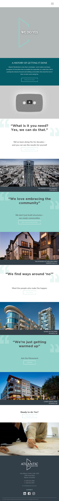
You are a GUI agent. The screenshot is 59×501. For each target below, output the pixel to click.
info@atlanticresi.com (30, 485)
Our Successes (29, 149)
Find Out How (29, 80)
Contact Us (29, 416)
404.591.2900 (30, 481)
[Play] (30, 102)
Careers (29, 362)
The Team (29, 292)
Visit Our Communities (29, 222)
